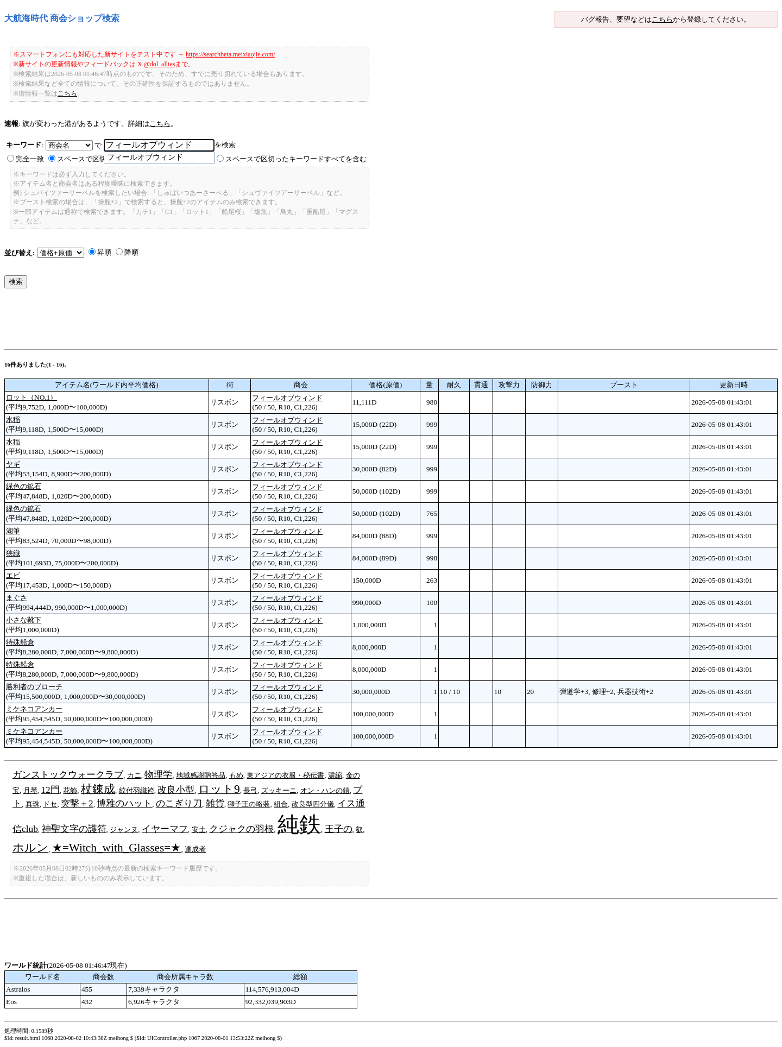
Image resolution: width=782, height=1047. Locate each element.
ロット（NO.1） (31, 397)
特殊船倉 (20, 642)
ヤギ (13, 464)
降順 (131, 252)
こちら (662, 19)
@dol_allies (159, 64)
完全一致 (30, 159)
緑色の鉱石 (23, 486)
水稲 (13, 419)
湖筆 (13, 531)
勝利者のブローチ (34, 687)
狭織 (13, 553)
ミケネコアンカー (34, 709)
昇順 (104, 252)
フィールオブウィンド (287, 398)
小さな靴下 (23, 620)
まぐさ (16, 598)
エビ (13, 575)
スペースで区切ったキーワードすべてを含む (296, 159)
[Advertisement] (202, 321)
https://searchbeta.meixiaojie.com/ (230, 54)
